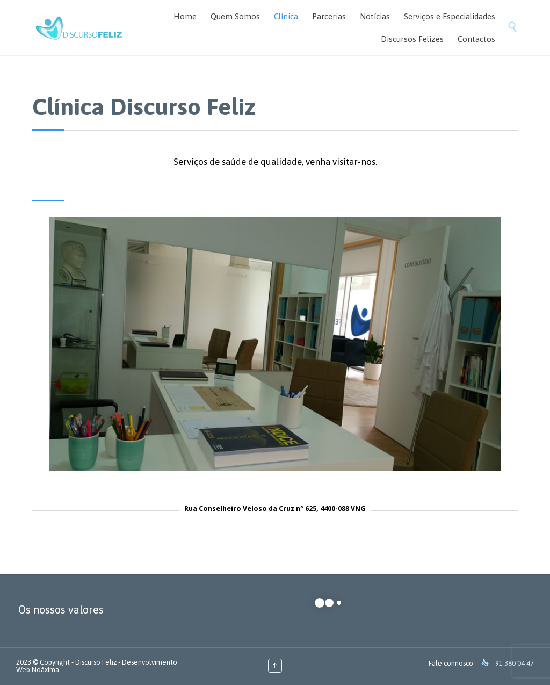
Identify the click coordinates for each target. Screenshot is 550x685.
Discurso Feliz (96, 662)
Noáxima (45, 670)
